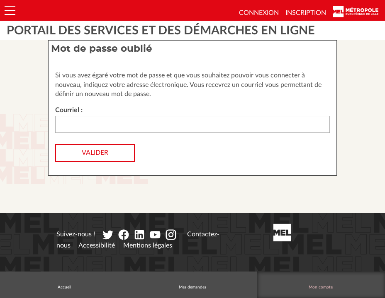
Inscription (305, 13)
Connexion (259, 13)
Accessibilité (96, 245)
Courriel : (69, 110)
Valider (95, 152)
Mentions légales (147, 245)
